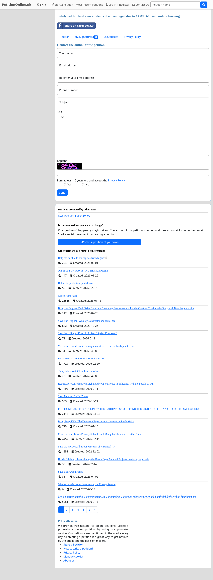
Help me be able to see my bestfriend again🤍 (82, 258)
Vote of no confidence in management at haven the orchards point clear (96, 346)
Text (59, 112)
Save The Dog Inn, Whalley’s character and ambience (86, 320)
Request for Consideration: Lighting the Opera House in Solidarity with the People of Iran (106, 383)
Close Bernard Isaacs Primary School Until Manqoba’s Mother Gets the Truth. (100, 434)
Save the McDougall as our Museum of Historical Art (86, 446)
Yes (70, 184)
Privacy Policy (132, 37)
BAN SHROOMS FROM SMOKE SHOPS (81, 358)
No (87, 184)
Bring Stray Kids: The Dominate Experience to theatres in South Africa (96, 421)
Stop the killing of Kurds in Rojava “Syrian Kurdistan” (87, 333)
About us (69, 560)
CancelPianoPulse (67, 295)
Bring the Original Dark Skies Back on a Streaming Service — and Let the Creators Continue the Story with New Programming (126, 308)
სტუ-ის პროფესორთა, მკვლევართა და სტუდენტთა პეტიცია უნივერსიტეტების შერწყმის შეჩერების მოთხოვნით (127, 496)
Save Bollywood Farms (70, 471)
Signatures (86, 37)
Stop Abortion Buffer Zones (74, 215)
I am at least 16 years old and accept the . (91, 180)
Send (62, 192)
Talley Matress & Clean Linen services (79, 371)
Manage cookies (73, 556)
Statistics (111, 37)
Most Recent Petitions (89, 4)
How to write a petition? (78, 548)
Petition (65, 37)
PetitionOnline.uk (16, 4)
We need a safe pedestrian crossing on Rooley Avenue (86, 484)
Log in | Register (117, 4)
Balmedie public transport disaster (76, 283)
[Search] (175, 4)
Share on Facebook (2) (75, 26)
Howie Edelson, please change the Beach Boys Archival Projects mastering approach (103, 459)
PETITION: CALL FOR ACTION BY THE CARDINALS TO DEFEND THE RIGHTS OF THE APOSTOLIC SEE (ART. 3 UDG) (128, 409)
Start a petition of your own (99, 242)
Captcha (62, 161)
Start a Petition (62, 4)
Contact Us (140, 4)
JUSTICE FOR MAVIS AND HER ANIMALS (83, 270)
